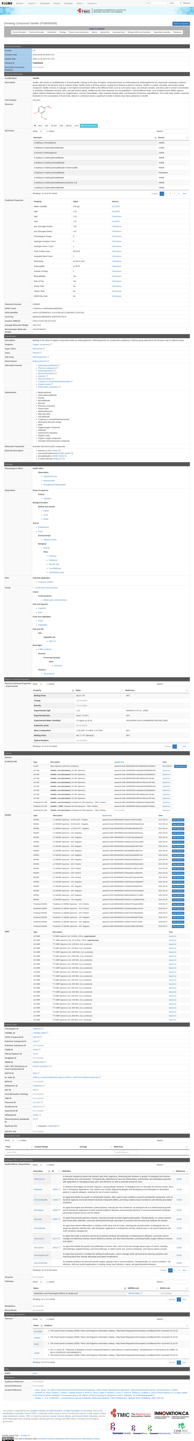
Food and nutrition (45, 582)
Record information (19, 32)
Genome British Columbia (86, 1416)
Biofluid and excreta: (46, 507)
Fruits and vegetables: (42, 617)
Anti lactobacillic (41, 1200)
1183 (36, 1041)
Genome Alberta (64, 1416)
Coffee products (44, 649)
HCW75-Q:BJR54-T (42, 1066)
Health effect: (38, 468)
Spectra (94, 32)
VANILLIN (58, 459)
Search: (172, 131)
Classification (52, 32)
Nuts (40, 612)
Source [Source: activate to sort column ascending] (161, 137)
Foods (8, 588)
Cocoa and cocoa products (46, 588)
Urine (46, 515)
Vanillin (37, 1115)
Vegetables (42, 625)
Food (40, 531)
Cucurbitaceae (55, 568)
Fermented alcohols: (52, 658)
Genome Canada (49, 1416)
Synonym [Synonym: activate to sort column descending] (37, 137)
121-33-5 (38, 1102)
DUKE (179, 1179)
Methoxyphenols (41, 357)
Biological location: (40, 503)
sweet (36, 1344)
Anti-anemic (39, 1239)
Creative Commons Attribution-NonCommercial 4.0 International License (69, 1439)
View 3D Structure (88, 126)
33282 (56, 1200)
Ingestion (47, 498)
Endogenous (43, 527)
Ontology (62, 32)
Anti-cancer (39, 1248)
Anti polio (38, 1219)
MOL (40, 126)
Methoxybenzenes (47, 371)
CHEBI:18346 (53, 451)
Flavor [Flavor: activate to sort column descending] (36, 1325)
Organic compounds (42, 344)
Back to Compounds (181, 24)
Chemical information (36, 32)
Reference (118, 1147)
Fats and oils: (38, 629)
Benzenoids (39, 349)
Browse (20, 3)
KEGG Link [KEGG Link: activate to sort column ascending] (165, 1288)
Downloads (45, 3)
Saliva (46, 511)
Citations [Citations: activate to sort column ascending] (48, 1325)
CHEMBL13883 (40, 1033)
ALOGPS (116, 206)
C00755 (37, 1037)
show (35, 1373)
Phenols (37, 353)
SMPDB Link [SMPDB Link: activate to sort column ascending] (133, 1288)
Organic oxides (45, 384)
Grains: (36, 592)
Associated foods (118, 32)
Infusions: (42, 670)
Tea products (49, 674)
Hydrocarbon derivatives (49, 387)
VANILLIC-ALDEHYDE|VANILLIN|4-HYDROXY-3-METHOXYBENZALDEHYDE (67, 1077)
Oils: (40, 633)
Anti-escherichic (40, 1263)
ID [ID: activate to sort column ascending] (53, 1171)
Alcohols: (42, 653)
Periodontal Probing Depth (55, 485)
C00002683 (53, 1126)
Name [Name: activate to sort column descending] (36, 1288)
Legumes (42, 608)
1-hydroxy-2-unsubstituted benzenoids (55, 381)
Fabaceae (53, 560)
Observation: (43, 472)
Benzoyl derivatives (47, 373)
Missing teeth (49, 481)
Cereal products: (45, 596)
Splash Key (119, 762)
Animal (46, 548)
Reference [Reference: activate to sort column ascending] (130, 690)
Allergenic (38, 1189)
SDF (46, 126)
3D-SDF (54, 126)
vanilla (36, 1353)
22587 (56, 1219)
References (177, 32)
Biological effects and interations (139, 32)
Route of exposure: (41, 490)
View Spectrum (180, 766)
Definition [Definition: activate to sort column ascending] (66, 1171)
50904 (56, 1189)
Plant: (46, 552)
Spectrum (166, 770)
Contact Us (92, 3)
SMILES (69, 126)
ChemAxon (116, 216)
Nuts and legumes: (40, 604)
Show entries (43, 131)
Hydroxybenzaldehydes (49, 365)
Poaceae (52, 556)
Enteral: (41, 494)
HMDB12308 (39, 1062)
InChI (77, 126)
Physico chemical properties (79, 32)
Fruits (40, 621)
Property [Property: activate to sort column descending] (37, 690)
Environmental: (44, 536)
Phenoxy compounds (48, 368)
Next (184, 194)
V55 (36, 1090)
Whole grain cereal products (55, 600)
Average (83, 1147)
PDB (61, 126)
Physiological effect (13, 468)
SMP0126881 (135, 1293)
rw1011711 (38, 1107)
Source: (36, 523)
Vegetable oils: (50, 637)
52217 (56, 1239)
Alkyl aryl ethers (46, 379)
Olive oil (52, 641)
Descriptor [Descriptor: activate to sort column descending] (38, 1171)
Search (32, 3)
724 (35, 1054)
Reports (57, 3)
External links (105, 32)
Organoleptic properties (162, 32)
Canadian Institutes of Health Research (46, 1411)
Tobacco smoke (50, 540)
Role (7, 578)
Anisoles (43, 376)
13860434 (38, 1029)
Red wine (58, 666)
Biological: (42, 544)
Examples (68, 3)
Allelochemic (39, 1179)
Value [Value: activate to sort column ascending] (78, 690)
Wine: (51, 662)
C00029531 (39, 1086)
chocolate (38, 1331)
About (80, 3)
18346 (36, 1050)
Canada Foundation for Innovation (78, 1411)
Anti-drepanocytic (41, 1255)
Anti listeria (38, 1210)
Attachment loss (50, 476)
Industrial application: (42, 578)
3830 (36, 1073)
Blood (46, 519)
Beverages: (37, 645)
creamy (37, 1338)
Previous (155, 194)
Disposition (10, 490)
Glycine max (54, 564)
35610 (56, 1248)
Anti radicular (39, 1228)
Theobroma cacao (56, 572)
